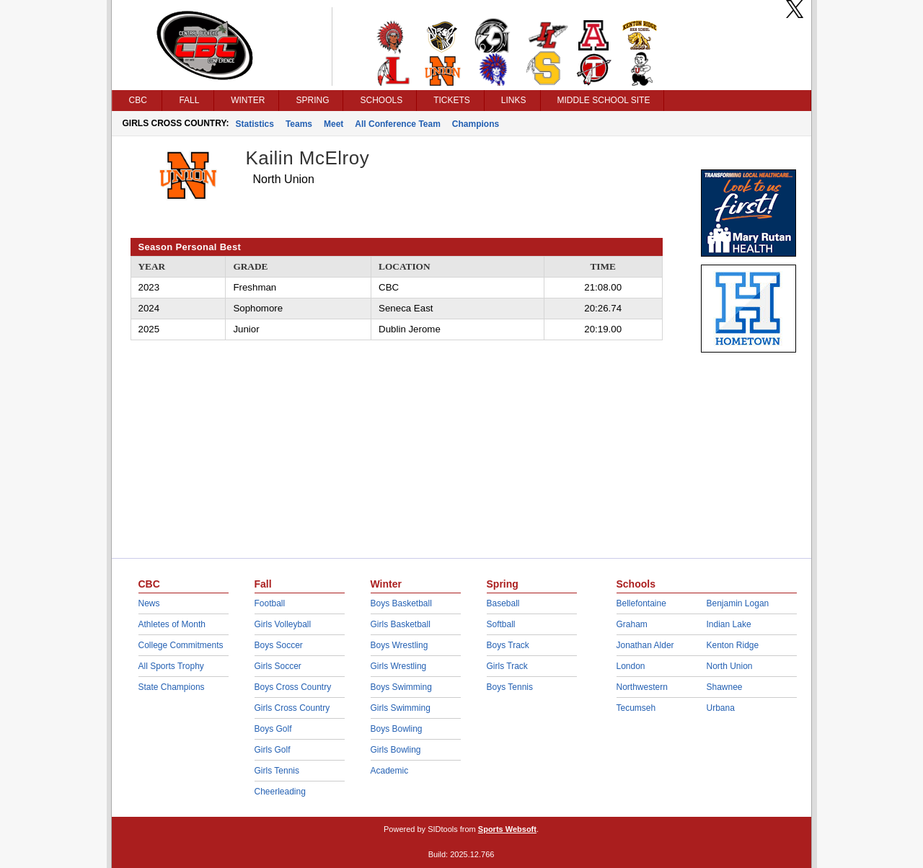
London (631, 666)
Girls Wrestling (399, 666)
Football (270, 603)
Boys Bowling (397, 729)
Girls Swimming (400, 708)
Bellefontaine (641, 603)
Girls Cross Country (292, 708)
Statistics (255, 124)
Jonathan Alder (645, 645)
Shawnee (725, 687)
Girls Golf (273, 750)
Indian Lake (729, 624)
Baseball (503, 603)
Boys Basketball (401, 603)
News (149, 603)
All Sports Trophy (171, 666)
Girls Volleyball (283, 624)
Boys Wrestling (399, 645)
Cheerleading (280, 792)
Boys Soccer (279, 645)
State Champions (171, 687)
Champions (475, 124)
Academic (390, 771)
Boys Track (508, 645)
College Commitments (181, 645)
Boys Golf (273, 729)
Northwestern (642, 687)
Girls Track (507, 666)
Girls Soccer (278, 666)
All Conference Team (397, 124)
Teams (299, 124)
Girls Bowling (396, 750)
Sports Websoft (507, 829)
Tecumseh (636, 708)
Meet (333, 124)
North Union (730, 666)
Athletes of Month (172, 624)
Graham (632, 624)
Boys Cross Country (293, 687)
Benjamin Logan (738, 603)
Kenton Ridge (733, 645)
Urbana (721, 708)
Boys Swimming (401, 687)
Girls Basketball (400, 624)
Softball (501, 624)
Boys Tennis (510, 687)
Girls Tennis (277, 771)
